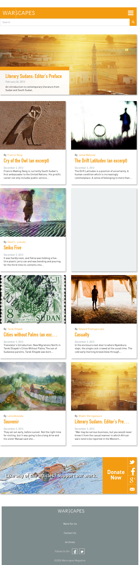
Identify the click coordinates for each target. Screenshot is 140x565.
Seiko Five (12, 248)
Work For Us (70, 523)
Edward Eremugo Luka (91, 328)
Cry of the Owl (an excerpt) (26, 161)
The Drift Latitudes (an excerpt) (101, 161)
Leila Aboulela (15, 415)
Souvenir (11, 422)
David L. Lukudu (16, 241)
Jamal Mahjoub (87, 154)
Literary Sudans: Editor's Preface (33, 77)
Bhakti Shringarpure (90, 415)
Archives (70, 542)
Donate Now (116, 474)
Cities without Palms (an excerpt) (32, 335)
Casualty (82, 335)
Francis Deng (14, 154)
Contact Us (70, 532)
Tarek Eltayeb (15, 328)
